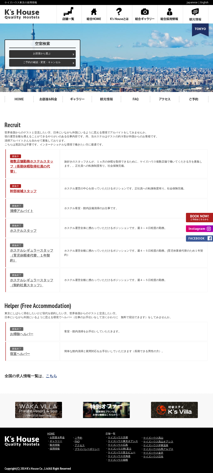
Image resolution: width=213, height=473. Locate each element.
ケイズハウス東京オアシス (123, 441)
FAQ (77, 441)
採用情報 (55, 448)
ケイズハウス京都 (118, 437)
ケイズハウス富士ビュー (121, 452)
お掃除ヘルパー (21, 334)
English (204, 2)
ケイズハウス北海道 (119, 456)
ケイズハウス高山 (153, 437)
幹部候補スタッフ (23, 191)
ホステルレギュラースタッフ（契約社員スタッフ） (31, 282)
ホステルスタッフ (23, 230)
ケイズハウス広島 (118, 444)
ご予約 (78, 437)
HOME (51, 433)
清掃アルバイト (21, 211)
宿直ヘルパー (20, 354)
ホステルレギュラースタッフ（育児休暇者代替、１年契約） (31, 255)
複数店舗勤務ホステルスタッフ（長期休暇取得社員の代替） (31, 166)
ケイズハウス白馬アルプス (158, 449)
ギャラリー (56, 441)
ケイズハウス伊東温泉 (155, 445)
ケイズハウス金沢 (153, 452)
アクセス (80, 445)
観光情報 (55, 444)
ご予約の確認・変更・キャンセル (42, 62)
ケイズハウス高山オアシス (158, 441)
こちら (51, 376)
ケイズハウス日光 (153, 456)
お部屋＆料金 (57, 437)
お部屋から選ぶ (42, 53)
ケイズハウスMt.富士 (119, 448)
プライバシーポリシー (87, 449)
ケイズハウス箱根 (118, 459)
